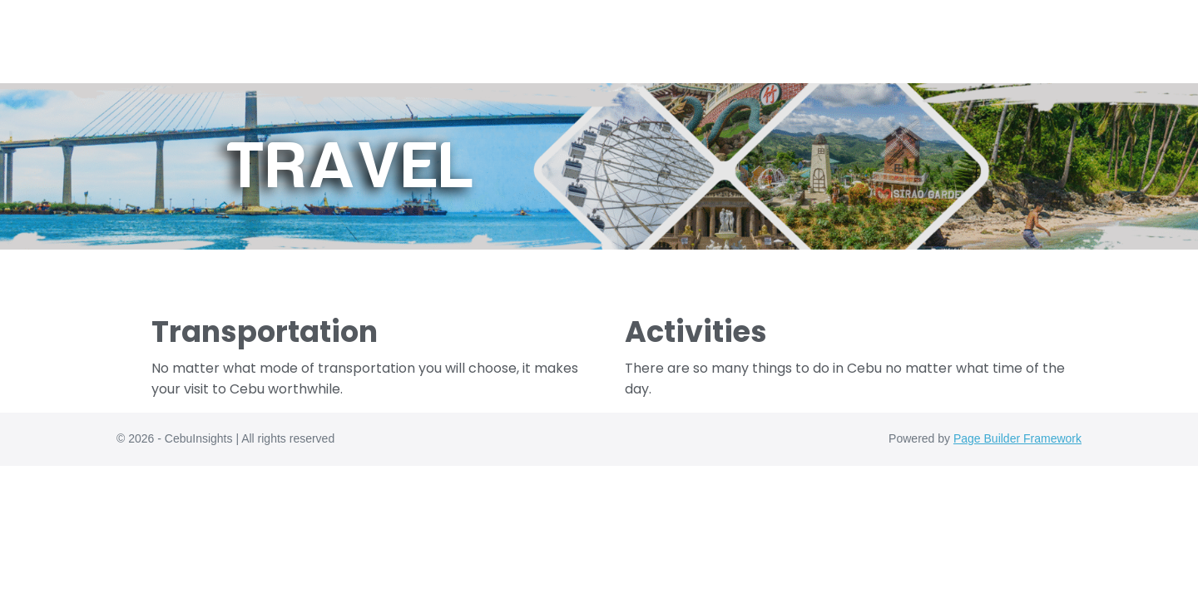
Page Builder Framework (1017, 438)
